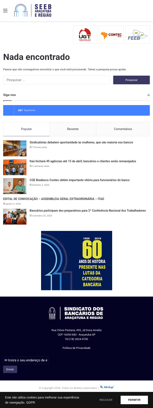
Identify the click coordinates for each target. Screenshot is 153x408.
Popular (26, 129)
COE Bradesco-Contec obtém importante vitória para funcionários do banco (80, 180)
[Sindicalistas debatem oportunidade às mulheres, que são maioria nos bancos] (14, 148)
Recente (73, 129)
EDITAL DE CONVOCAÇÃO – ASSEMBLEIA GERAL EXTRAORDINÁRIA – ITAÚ (53, 199)
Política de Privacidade (77, 348)
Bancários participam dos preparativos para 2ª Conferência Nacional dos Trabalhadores (88, 210)
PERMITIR (134, 399)
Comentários (123, 129)
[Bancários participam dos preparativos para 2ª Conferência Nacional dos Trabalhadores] (14, 217)
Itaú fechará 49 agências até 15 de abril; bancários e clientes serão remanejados (83, 161)
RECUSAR (106, 399)
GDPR (30, 402)
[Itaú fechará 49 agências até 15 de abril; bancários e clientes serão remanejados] (14, 167)
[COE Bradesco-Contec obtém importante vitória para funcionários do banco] (14, 186)
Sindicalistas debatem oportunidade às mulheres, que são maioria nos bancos (81, 142)
